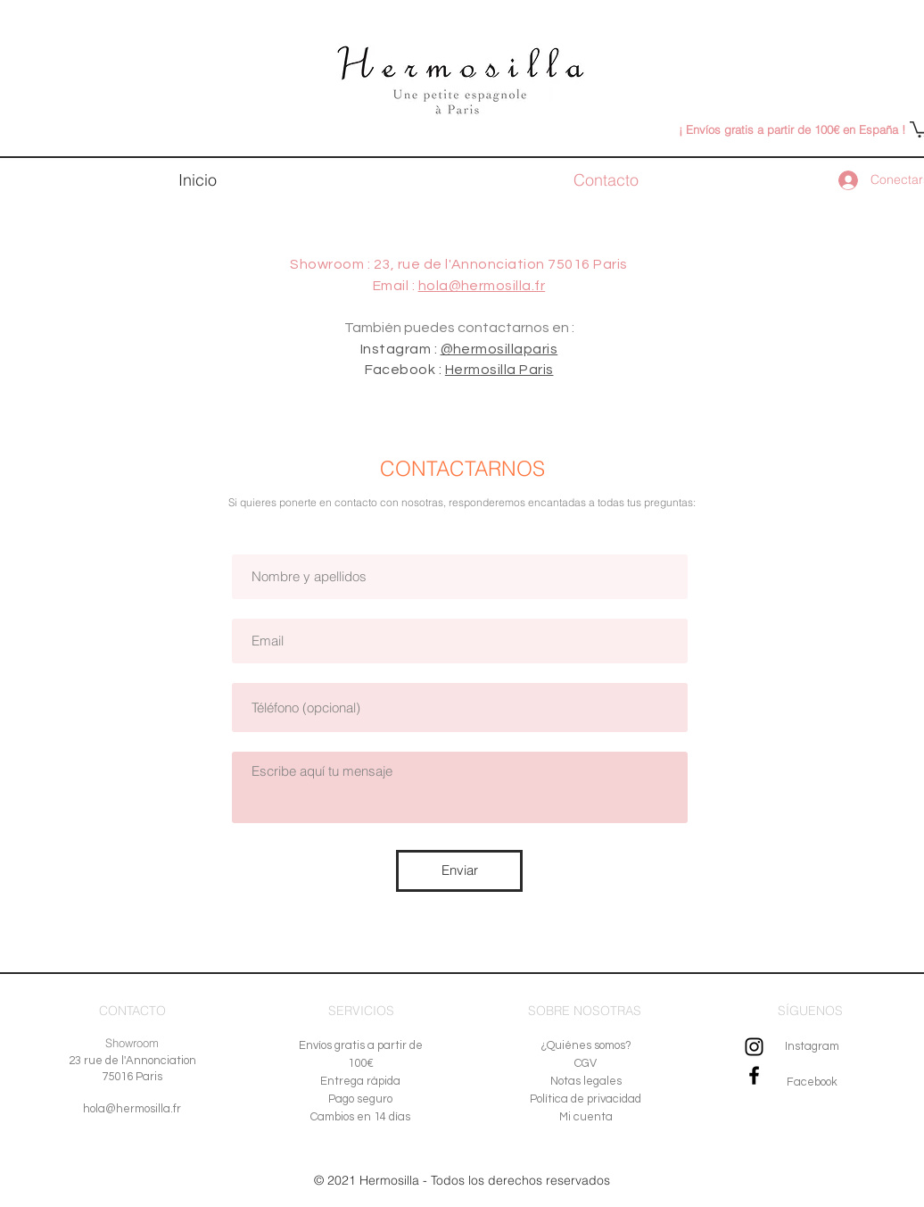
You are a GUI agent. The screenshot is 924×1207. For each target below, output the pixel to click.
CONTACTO (132, 1011)
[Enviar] (459, 871)
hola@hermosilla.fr (482, 286)
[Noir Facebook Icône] (754, 1075)
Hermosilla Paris (499, 369)
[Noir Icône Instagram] (754, 1047)
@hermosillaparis (499, 349)
